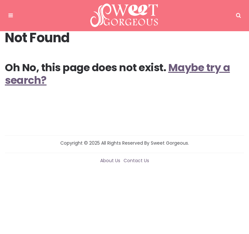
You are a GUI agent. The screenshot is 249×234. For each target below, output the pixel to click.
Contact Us (136, 160)
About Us (110, 160)
